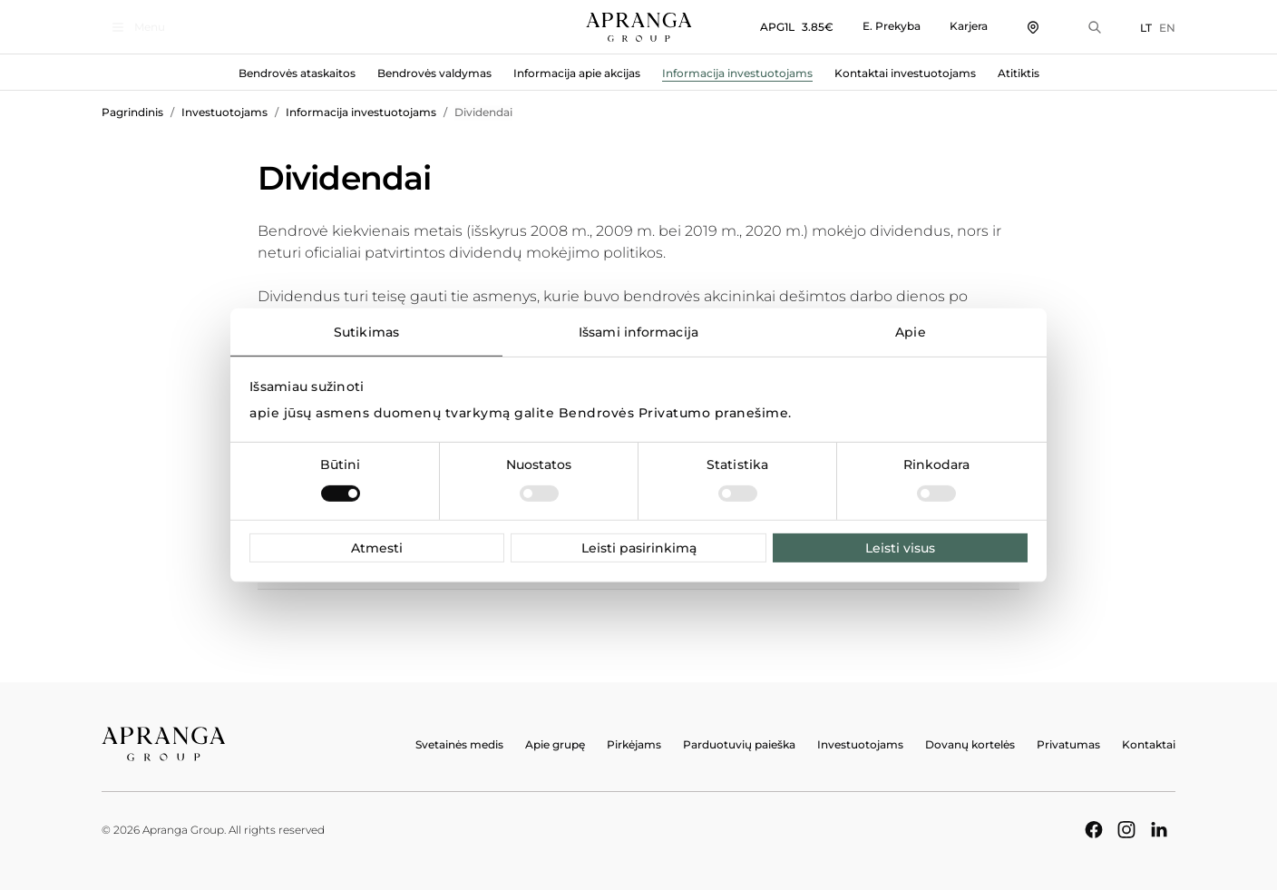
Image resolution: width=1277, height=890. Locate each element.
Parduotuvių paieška (739, 744)
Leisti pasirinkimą (639, 548)
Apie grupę (555, 744)
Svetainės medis (459, 744)
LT (1146, 27)
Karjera (969, 26)
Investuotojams (224, 112)
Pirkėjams (634, 744)
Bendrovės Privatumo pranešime (674, 413)
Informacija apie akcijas (576, 73)
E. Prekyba (892, 26)
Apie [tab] (910, 331)
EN (1167, 27)
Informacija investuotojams (737, 73)
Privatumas (1068, 744)
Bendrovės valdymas (434, 73)
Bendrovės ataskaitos (297, 73)
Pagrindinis (132, 112)
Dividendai (483, 112)
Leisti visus (900, 548)
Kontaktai (1148, 744)
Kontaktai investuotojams (905, 73)
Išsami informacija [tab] (638, 331)
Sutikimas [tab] (366, 331)
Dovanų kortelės (970, 744)
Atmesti (377, 548)
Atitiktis (1018, 73)
